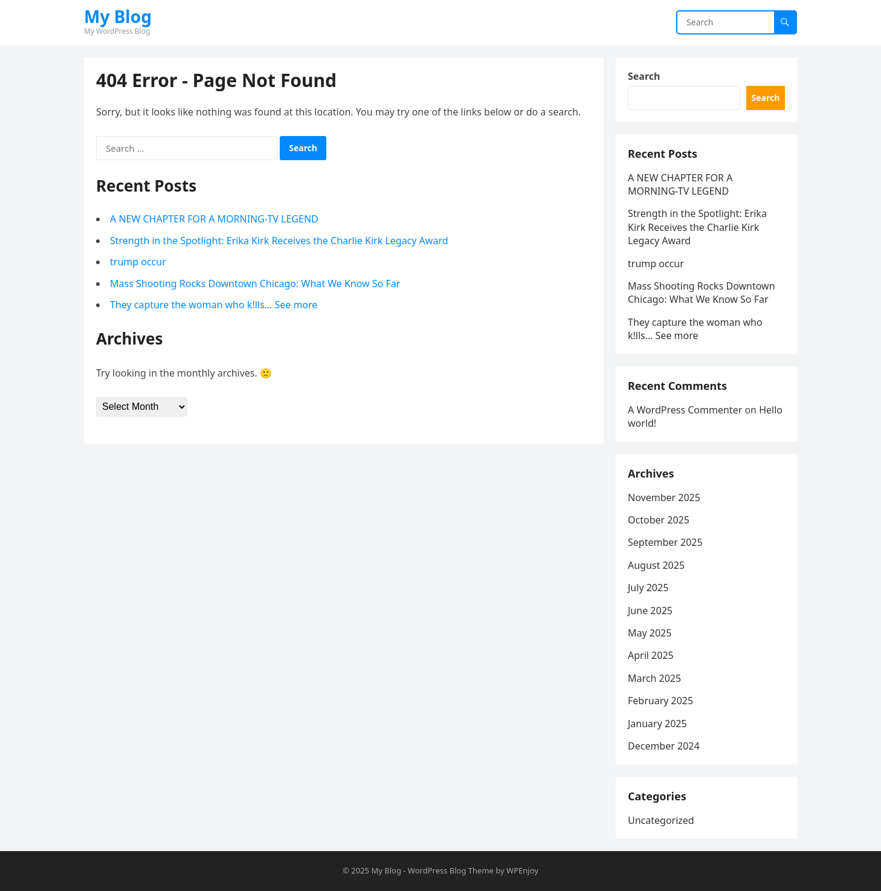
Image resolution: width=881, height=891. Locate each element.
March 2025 (654, 678)
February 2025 (660, 700)
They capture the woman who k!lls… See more (213, 304)
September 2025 (665, 542)
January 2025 (657, 723)
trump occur (138, 261)
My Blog (118, 16)
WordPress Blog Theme (451, 870)
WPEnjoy (522, 870)
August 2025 (656, 565)
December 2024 (664, 746)
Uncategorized (661, 820)
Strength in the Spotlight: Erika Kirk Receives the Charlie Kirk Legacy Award (279, 240)
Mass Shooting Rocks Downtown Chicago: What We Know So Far (255, 283)
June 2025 (650, 610)
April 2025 (651, 655)
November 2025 (664, 497)
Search (644, 76)
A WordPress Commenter (685, 409)
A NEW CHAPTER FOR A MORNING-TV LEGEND (214, 218)
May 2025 (649, 633)
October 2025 (658, 519)
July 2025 (648, 587)
